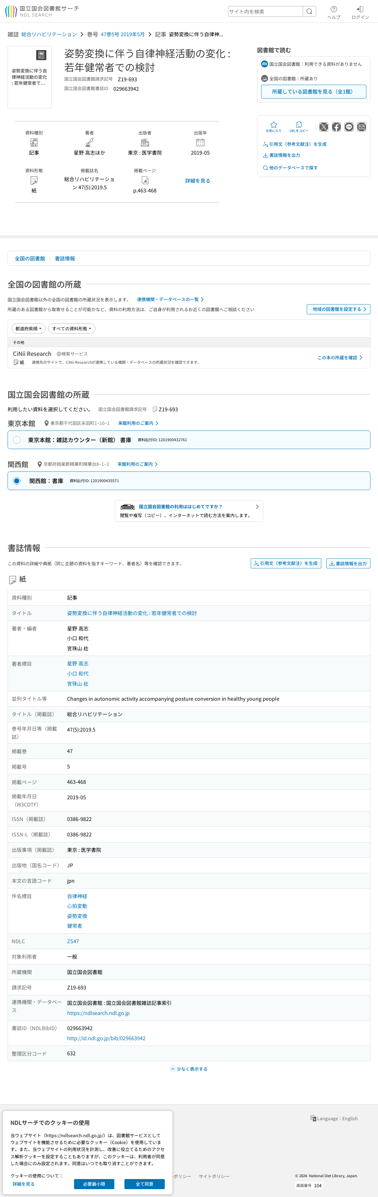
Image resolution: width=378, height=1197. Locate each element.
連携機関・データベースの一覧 (171, 299)
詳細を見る (197, 180)
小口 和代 (78, 673)
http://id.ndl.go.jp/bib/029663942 (106, 1038)
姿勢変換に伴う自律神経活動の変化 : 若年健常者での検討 (132, 613)
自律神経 (77, 896)
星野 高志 (78, 663)
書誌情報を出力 (281, 155)
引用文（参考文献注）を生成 (294, 144)
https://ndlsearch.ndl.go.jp (98, 1013)
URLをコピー (298, 127)
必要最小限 (94, 1184)
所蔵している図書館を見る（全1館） (314, 91)
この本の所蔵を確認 (341, 357)
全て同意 (144, 1184)
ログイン (360, 11)
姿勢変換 (77, 916)
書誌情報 (65, 258)
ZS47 (73, 941)
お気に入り (274, 127)
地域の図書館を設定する (341, 309)
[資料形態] (71, 328)
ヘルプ (334, 11)
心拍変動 (77, 905)
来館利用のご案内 (139, 423)
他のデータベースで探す (290, 167)
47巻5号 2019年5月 (123, 34)
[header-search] (272, 11)
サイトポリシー (214, 1176)
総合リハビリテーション (49, 34)
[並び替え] (29, 328)
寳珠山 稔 (78, 683)
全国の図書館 (30, 258)
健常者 (74, 925)
